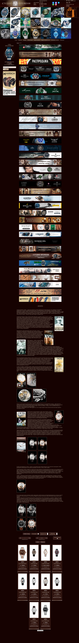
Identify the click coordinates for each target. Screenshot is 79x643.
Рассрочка (62, 40)
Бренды (24, 40)
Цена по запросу (57, 538)
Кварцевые (53, 533)
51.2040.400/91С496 (34, 563)
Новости (20, 40)
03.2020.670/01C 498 (45, 592)
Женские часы (43, 533)
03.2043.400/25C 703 (57, 563)
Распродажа (34, 533)
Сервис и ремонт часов (45, 40)
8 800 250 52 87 (43, 5)
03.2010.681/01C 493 (34, 592)
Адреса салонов (37, 40)
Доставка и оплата (55, 40)
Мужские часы (43, 534)
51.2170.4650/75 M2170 (22, 563)
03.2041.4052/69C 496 (22, 592)
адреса (35, 4)
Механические (52, 534)
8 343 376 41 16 (70, 4)
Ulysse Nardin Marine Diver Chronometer (9, 62)
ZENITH (22, 590)
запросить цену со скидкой (22, 568)
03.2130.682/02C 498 (57, 592)
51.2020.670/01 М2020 (45, 563)
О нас (16, 40)
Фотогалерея (30, 40)
